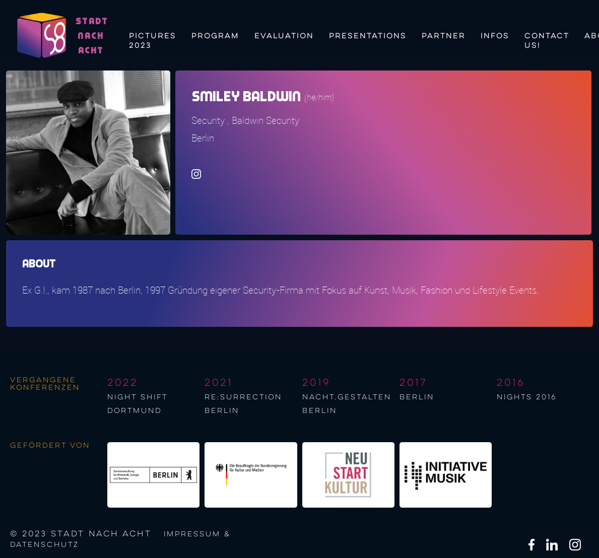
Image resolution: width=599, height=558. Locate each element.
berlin (417, 397)
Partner (443, 36)
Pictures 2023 (152, 39)
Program (215, 36)
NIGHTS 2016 (527, 397)
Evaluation (284, 36)
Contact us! (546, 39)
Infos (495, 36)
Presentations (368, 36)
